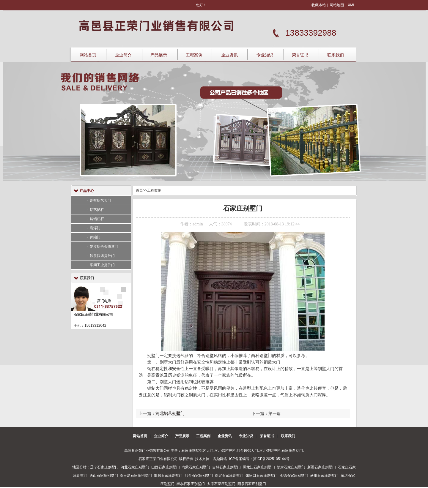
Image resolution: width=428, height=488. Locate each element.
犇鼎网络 (220, 459)
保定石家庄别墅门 (229, 475)
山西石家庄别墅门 (165, 467)
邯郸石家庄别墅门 (168, 475)
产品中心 (87, 191)
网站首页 (88, 55)
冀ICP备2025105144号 (271, 459)
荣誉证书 (300, 55)
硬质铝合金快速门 (104, 246)
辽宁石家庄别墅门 (104, 467)
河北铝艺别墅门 (170, 413)
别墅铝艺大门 (100, 200)
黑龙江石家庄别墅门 (259, 467)
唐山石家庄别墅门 (103, 475)
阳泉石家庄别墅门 (251, 484)
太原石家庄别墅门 (221, 484)
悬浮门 (95, 228)
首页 (139, 190)
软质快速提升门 (102, 256)
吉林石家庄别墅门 (226, 467)
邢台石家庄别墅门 (199, 475)
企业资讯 (229, 55)
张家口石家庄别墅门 (262, 475)
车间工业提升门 (102, 265)
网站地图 (337, 5)
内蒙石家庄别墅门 (196, 467)
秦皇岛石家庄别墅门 (136, 475)
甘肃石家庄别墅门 (291, 467)
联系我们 (335, 55)
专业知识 (265, 55)
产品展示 (158, 55)
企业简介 (123, 55)
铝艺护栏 (97, 210)
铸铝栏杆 (97, 219)
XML (351, 5)
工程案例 (194, 55)
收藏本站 (318, 5)
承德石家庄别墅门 (294, 475)
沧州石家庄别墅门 (324, 475)
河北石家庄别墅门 (135, 467)
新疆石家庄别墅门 (321, 467)
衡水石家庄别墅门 (190, 484)
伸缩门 (95, 237)
